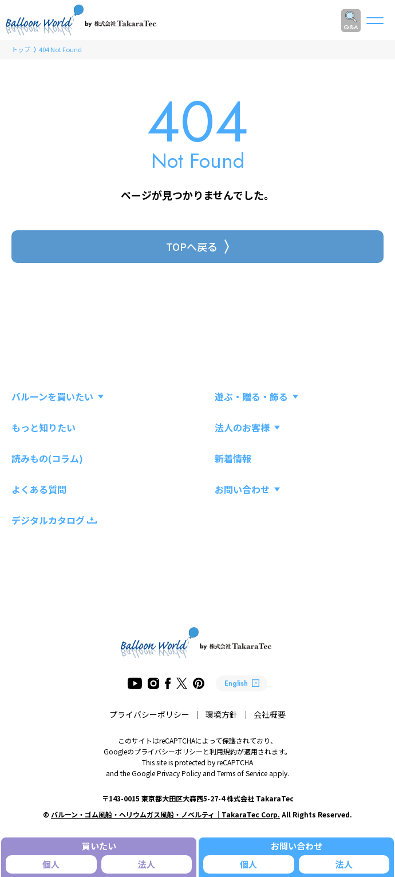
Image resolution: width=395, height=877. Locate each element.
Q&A (350, 27)
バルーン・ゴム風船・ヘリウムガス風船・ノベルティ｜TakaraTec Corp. (165, 814)
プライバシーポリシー (149, 714)
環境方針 (222, 714)
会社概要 (270, 714)
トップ (20, 49)
